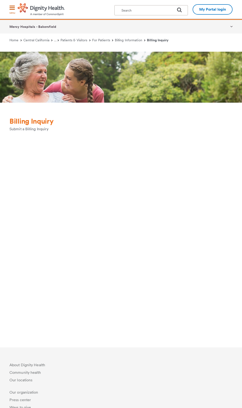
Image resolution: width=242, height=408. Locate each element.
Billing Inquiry (158, 40)
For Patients (102, 40)
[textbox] (151, 10)
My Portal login (212, 9)
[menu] (12, 10)
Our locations (20, 380)
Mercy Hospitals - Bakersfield (32, 27)
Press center (20, 400)
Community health (25, 372)
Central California (38, 40)
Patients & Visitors (75, 40)
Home (15, 40)
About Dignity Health (27, 365)
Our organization (23, 392)
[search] (181, 10)
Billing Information (130, 40)
